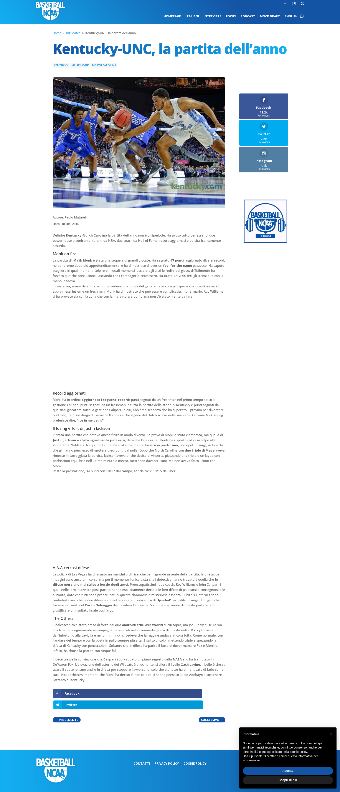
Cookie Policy (194, 752)
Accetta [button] (288, 770)
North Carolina (104, 65)
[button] (330, 734)
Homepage (172, 16)
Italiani (192, 16)
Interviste (212, 16)
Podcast (248, 16)
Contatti (142, 752)
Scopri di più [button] (288, 780)
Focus (231, 16)
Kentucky (61, 65)
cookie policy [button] (298, 752)
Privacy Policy (167, 752)
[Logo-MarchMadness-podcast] (265, 242)
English (291, 16)
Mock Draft (270, 16)
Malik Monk (80, 65)
